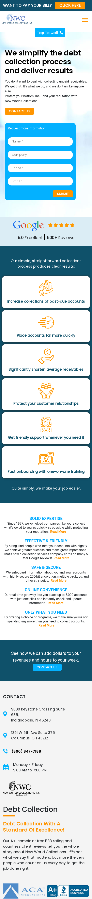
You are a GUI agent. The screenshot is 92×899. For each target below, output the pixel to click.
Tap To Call (50, 32)
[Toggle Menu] (86, 20)
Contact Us (19, 111)
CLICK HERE (70, 5)
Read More (58, 532)
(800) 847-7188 (26, 751)
